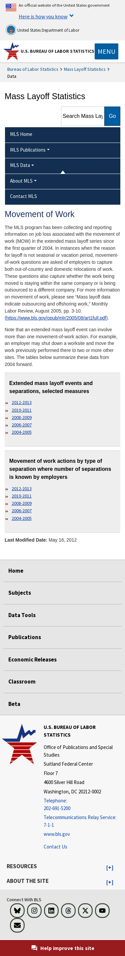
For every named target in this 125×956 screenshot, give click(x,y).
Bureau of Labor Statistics (32, 69)
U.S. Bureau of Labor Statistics (57, 51)
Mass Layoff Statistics (85, 69)
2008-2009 (22, 417)
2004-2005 (22, 432)
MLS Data (20, 165)
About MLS (21, 181)
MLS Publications (28, 150)
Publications (24, 637)
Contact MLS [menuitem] (23, 196)
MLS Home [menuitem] (21, 134)
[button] (109, 868)
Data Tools (22, 615)
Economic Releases (32, 659)
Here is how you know (43, 16)
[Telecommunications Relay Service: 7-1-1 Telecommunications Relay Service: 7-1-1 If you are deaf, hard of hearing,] (83, 821)
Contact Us (55, 846)
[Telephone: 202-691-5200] (83, 804)
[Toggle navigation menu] (106, 51)
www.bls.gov (57, 834)
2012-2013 (22, 402)
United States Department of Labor (42, 29)
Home (15, 570)
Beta (14, 704)
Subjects (19, 592)
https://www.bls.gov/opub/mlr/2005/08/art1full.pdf (56, 318)
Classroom (22, 681)
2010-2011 (22, 410)
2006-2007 (22, 425)
